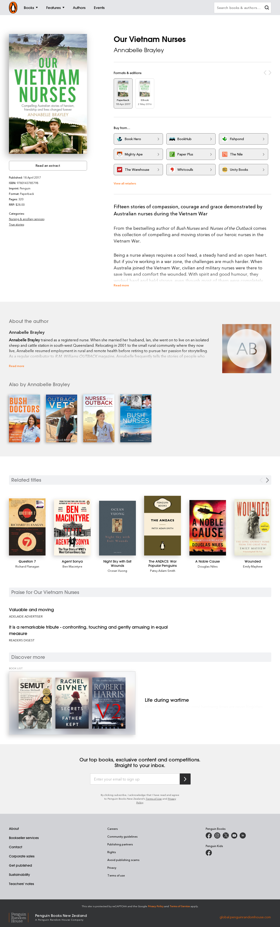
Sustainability (19, 875)
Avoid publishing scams (123, 860)
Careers (112, 829)
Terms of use (116, 875)
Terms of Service (180, 906)
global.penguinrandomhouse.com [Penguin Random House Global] (245, 916)
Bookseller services (24, 838)
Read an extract (48, 165)
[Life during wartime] (72, 703)
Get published (20, 865)
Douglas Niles (208, 566)
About (14, 829)
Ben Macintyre (72, 566)
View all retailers (125, 183)
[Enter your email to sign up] (135, 779)
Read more (121, 285)
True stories (16, 224)
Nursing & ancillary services (26, 219)
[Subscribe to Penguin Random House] (185, 779)
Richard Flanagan (27, 566)
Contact (15, 847)
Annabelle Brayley (139, 50)
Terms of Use (154, 799)
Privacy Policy (155, 906)
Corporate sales (21, 856)
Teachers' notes (21, 884)
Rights (111, 852)
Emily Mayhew (253, 566)
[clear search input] (267, 8)
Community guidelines (122, 836)
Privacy (111, 867)
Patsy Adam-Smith (162, 570)
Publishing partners (120, 844)
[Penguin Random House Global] (22, 917)
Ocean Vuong (117, 570)
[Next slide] (267, 480)
